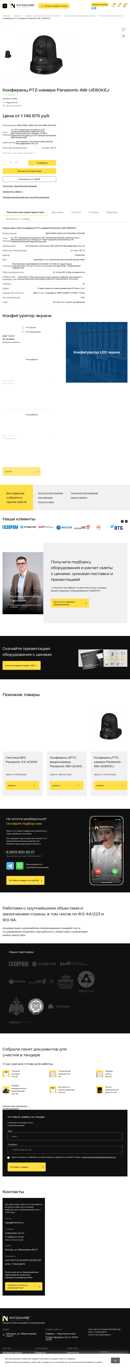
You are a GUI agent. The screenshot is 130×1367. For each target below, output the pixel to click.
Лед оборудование (14, 1266)
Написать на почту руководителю (18, 1193)
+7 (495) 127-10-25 (14, 1144)
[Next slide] (8, 79)
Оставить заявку (19, 1074)
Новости (72, 1272)
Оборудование (76, 1281)
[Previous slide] (8, 30)
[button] (122, 428)
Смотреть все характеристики (18, 153)
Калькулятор (75, 1299)
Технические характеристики (25, 212)
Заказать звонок (99, 4)
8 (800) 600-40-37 (20, 758)
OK (115, 1360)
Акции (39, 1279)
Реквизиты (41, 1264)
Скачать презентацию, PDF (19, 572)
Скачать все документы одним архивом (15, 1014)
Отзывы (93, 212)
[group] (72, 55)
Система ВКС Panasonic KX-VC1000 (21, 666)
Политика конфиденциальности (109, 1259)
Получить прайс (64, 1328)
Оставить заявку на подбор (24, 787)
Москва (11, 1240)
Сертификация (45, 404)
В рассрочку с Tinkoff (29, 179)
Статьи (71, 1277)
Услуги (7, 1285)
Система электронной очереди (16, 1272)
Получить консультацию (29, 171)
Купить (21, 692)
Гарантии (112, 212)
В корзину (42, 163)
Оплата (76, 212)
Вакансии (41, 1284)
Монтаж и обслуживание (50, 400)
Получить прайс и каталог (56, 6)
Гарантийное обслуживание (44, 1269)
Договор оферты (11, 1349)
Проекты (40, 1259)
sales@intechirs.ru (14, 1129)
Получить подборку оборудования (64, 509)
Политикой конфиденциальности (99, 1064)
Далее (8, 373)
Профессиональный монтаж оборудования (26, 197)
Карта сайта (42, 1275)
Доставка (58, 212)
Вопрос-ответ (75, 1290)
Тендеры (40, 1288)
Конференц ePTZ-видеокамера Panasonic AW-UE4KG (66, 668)
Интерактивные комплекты (12, 1261)
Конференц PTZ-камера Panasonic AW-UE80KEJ (107, 668)
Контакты (73, 1259)
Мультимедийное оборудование (13, 1279)
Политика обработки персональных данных (110, 1263)
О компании (74, 1286)
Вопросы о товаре (18, 219)
